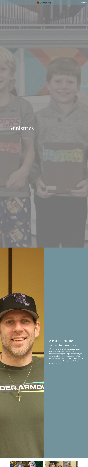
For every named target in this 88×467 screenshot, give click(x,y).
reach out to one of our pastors (61, 361)
